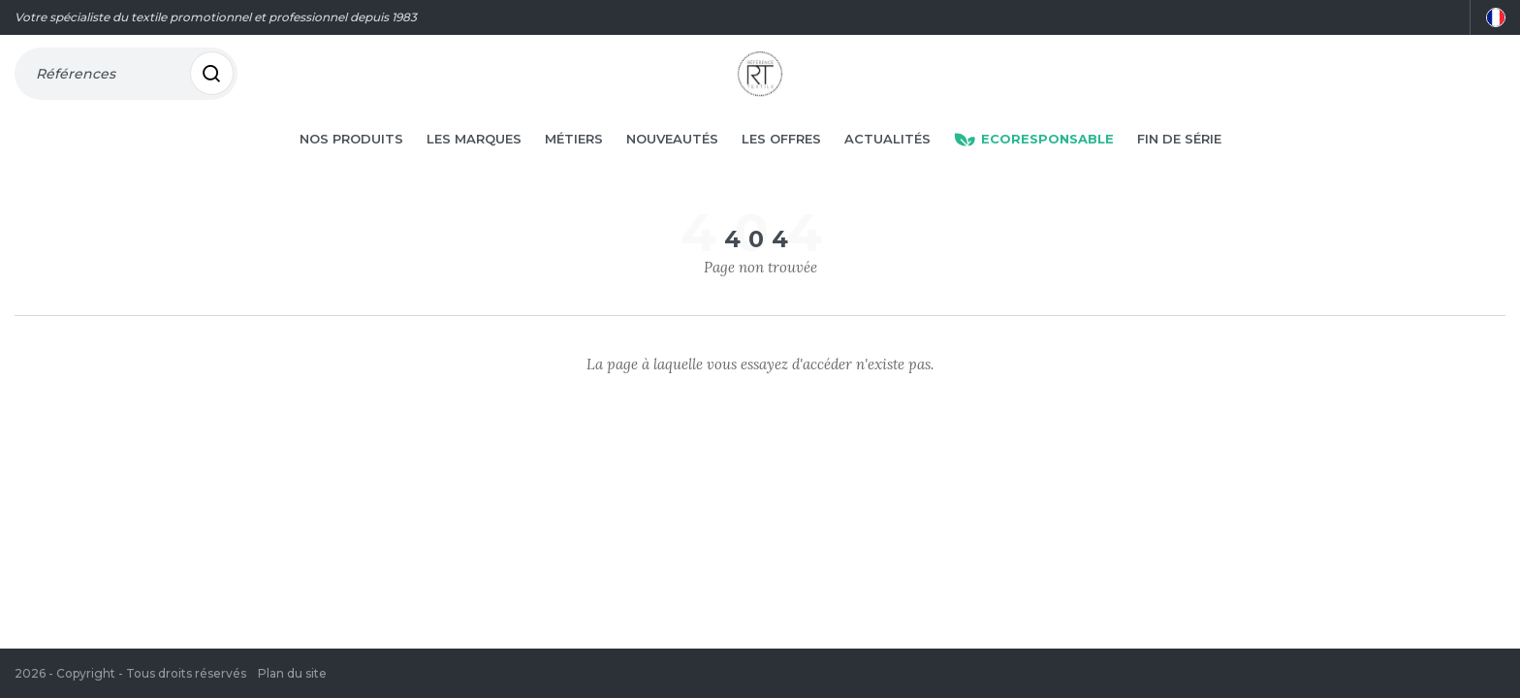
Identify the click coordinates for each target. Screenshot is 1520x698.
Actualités (887, 166)
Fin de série (1179, 166)
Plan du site (292, 673)
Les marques (474, 166)
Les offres (781, 166)
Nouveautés (672, 166)
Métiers (574, 166)
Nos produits (351, 166)
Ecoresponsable (1034, 166)
